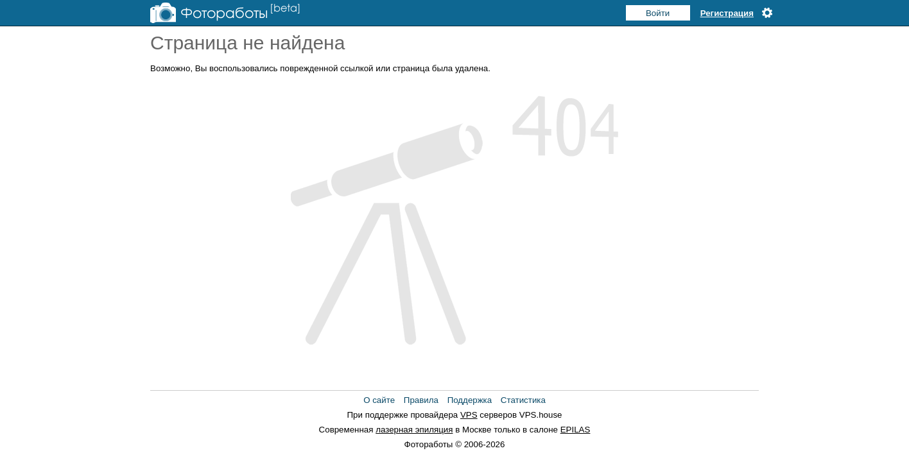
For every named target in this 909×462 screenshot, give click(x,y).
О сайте (379, 400)
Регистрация (727, 13)
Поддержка (469, 400)
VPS (469, 415)
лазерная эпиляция (414, 429)
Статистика (523, 400)
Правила (421, 400)
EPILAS (575, 429)
